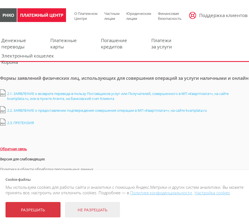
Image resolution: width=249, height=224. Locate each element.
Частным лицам (112, 16)
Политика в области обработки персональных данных (46, 169)
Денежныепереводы (13, 43)
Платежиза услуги (161, 43)
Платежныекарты (63, 43)
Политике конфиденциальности (161, 192)
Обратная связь (13, 148)
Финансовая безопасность (170, 16)
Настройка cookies (212, 192)
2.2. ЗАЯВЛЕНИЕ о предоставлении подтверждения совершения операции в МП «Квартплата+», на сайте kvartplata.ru (107, 110)
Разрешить (33, 209)
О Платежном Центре (86, 16)
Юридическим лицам (138, 16)
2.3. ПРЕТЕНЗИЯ (20, 122)
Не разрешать (93, 209)
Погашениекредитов (114, 43)
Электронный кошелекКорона (27, 59)
